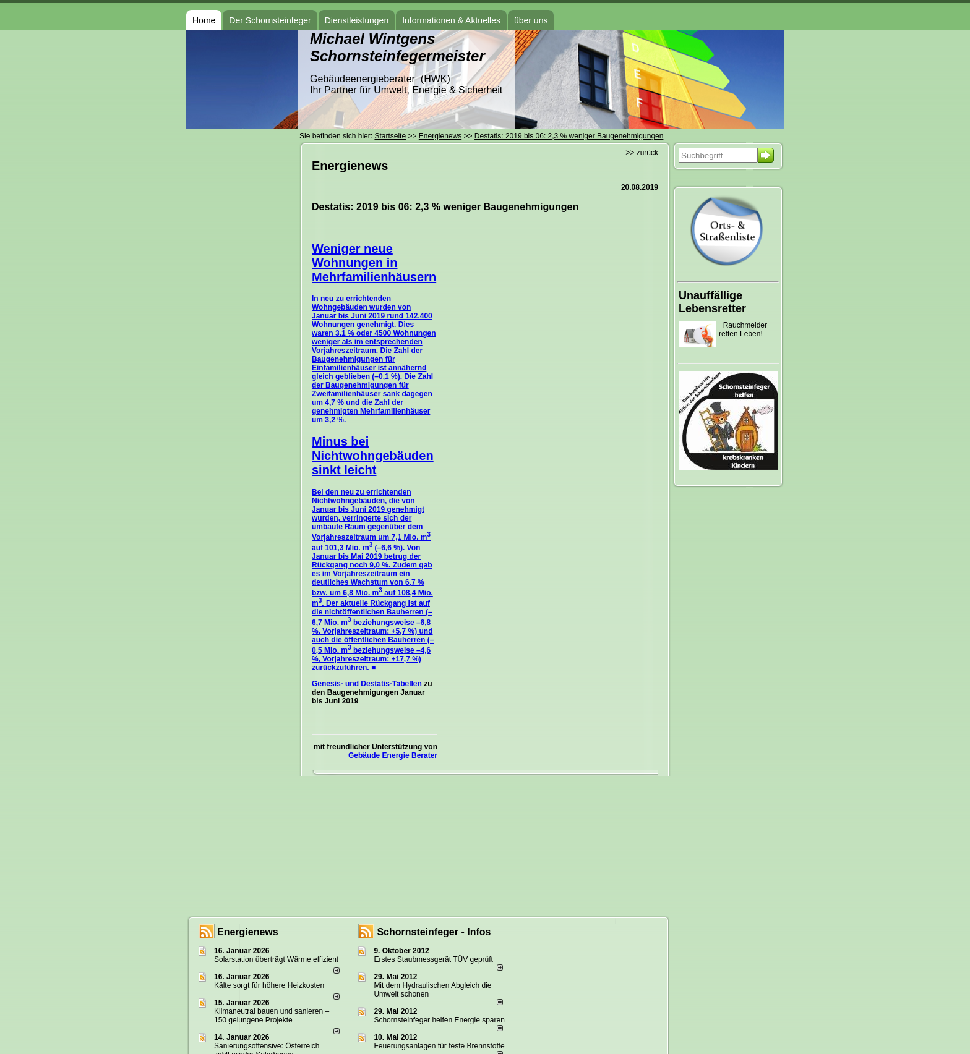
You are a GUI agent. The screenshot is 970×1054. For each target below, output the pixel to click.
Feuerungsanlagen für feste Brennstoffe (439, 1046)
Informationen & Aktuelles (451, 20)
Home (203, 20)
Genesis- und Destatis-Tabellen (367, 683)
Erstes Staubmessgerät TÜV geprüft (433, 959)
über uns (530, 20)
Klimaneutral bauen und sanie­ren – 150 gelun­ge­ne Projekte (271, 1015)
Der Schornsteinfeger (270, 20)
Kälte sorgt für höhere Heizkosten (270, 985)
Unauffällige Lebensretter (712, 302)
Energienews (247, 932)
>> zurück (641, 152)
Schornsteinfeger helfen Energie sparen (439, 1020)
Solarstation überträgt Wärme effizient (276, 959)
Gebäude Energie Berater (392, 755)
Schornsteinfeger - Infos (434, 932)
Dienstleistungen (357, 20)
